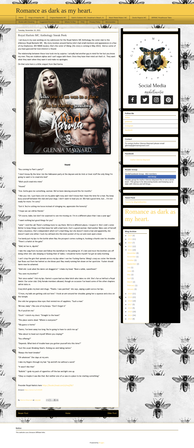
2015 (130, 312)
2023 (130, 243)
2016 (130, 308)
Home (21, 18)
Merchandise (110, 22)
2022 (130, 246)
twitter (127, 117)
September (132, 264)
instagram (129, 126)
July (129, 267)
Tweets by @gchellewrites (135, 202)
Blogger (101, 443)
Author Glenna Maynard (140, 160)
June (129, 271)
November (131, 257)
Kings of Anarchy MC (37, 18)
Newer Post (23, 413)
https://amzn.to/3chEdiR (33, 390)
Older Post (112, 413)
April (129, 278)
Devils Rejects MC (139, 18)
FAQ (82, 22)
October (130, 260)
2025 (130, 235)
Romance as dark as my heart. (54, 10)
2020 (130, 294)
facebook (129, 130)
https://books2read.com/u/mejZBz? (57, 385)
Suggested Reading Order (50, 22)
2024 (130, 239)
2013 (130, 319)
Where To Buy (70, 22)
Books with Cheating (26, 22)
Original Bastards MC (58, 18)
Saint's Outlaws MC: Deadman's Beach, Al (87, 18)
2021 (130, 250)
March (130, 282)
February (131, 285)
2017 (130, 304)
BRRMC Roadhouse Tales (162, 18)
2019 (130, 297)
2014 (130, 315)
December (131, 253)
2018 (130, 301)
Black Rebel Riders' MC (118, 18)
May (129, 275)
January (130, 289)
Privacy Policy (95, 22)
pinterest (128, 122)
